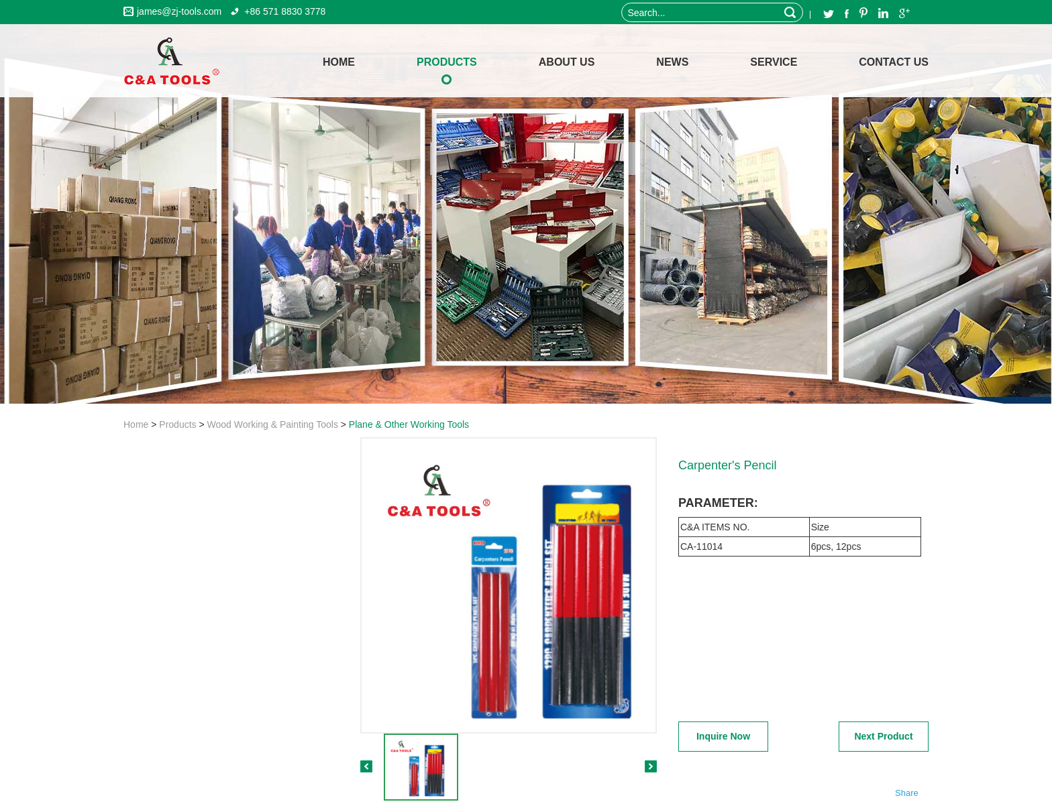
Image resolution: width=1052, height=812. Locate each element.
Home (135, 424)
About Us (567, 62)
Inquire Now (723, 736)
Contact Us (894, 62)
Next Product (883, 736)
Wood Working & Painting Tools (272, 424)
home (339, 62)
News (672, 62)
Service (773, 62)
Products (447, 62)
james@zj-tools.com (179, 11)
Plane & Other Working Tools (409, 424)
